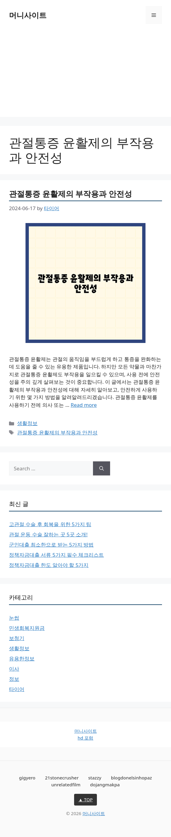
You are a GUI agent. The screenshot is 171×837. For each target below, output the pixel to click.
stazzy (94, 778)
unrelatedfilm (65, 785)
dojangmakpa (105, 785)
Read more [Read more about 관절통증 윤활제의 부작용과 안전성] (84, 404)
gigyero (27, 778)
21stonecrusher (62, 778)
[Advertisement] (85, 75)
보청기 (16, 638)
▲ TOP (85, 800)
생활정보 (27, 423)
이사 (14, 668)
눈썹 (14, 617)
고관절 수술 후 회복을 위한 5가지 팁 (50, 524)
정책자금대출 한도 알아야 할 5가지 (48, 564)
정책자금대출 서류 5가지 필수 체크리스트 (56, 554)
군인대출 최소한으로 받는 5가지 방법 (51, 544)
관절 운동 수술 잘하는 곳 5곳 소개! (48, 534)
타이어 (16, 689)
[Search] (101, 468)
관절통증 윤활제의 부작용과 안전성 (70, 194)
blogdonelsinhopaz (131, 778)
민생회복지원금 (27, 627)
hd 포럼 (85, 738)
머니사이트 (27, 15)
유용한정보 (21, 658)
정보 (14, 678)
